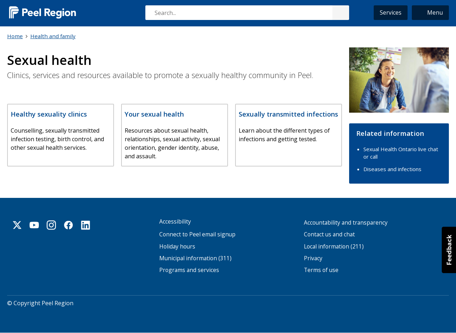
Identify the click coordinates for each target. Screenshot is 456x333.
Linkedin (85, 225)
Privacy (313, 258)
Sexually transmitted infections (288, 113)
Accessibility (175, 221)
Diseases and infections (392, 169)
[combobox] (246, 12)
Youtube (34, 225)
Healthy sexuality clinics (49, 113)
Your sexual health (154, 113)
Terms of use (321, 270)
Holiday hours (177, 246)
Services (390, 12)
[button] (430, 12)
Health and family (53, 36)
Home (15, 36)
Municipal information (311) (195, 258)
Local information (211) (334, 246)
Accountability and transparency (346, 222)
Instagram (51, 225)
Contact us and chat (329, 234)
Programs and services (189, 270)
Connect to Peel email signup (197, 234)
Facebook (68, 225)
